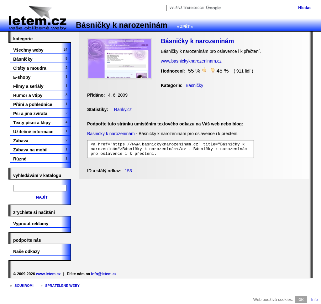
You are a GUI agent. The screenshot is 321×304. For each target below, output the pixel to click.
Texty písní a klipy (40, 122)
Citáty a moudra (40, 68)
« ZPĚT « (185, 26)
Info (314, 299)
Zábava (40, 140)
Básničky (40, 59)
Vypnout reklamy (30, 223)
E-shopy (40, 77)
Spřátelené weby (62, 285)
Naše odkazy (26, 251)
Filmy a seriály (40, 86)
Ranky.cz (123, 109)
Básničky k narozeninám (121, 25)
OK (301, 299)
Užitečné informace (40, 131)
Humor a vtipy (40, 95)
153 (128, 170)
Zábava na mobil (40, 149)
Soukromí (24, 285)
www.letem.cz (48, 274)
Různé (40, 158)
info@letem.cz (104, 274)
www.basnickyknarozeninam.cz (191, 60)
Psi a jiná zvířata (40, 113)
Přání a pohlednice (40, 104)
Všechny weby (40, 50)
